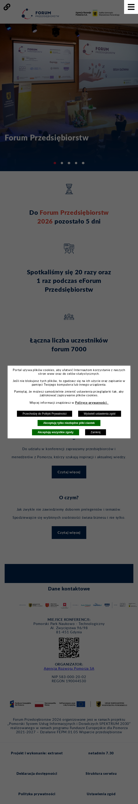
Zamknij (95, 432)
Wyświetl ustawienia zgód (100, 413)
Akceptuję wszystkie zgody (56, 432)
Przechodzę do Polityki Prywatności (44, 413)
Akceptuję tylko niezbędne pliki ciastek (69, 423)
